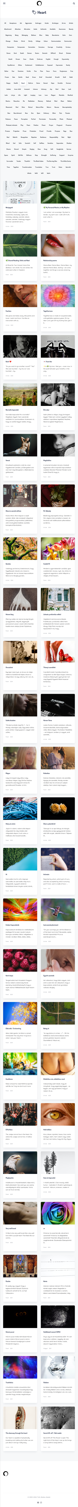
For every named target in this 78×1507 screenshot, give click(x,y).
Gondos (8, 564)
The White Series (66, 161)
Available (52, 29)
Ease (24, 59)
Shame (8, 149)
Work (48, 173)
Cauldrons (9, 1079)
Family (68, 65)
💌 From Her (47, 362)
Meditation (31, 101)
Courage (50, 47)
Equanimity (65, 59)
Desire (37, 53)
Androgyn (38, 23)
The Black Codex (38, 161)
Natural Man (39, 107)
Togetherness (48, 311)
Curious (68, 47)
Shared (16, 149)
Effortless (9, 1130)
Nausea (57, 107)
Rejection (34, 137)
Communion (68, 41)
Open (38, 113)
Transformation (27, 167)
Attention (18, 29)
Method (48, 101)
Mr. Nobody (47, 511)
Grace (34, 77)
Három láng (10, 614)
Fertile (29, 71)
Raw (71, 131)
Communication (56, 41)
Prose (24, 131)
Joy (51, 89)
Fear (13, 71)
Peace (16, 119)
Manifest (70, 95)
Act (21, 23)
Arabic (47, 23)
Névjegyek (9, 207)
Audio (35, 29)
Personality (52, 119)
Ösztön (8, 1281)
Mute (23, 107)
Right (69, 137)
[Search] (74, 3)
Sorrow (69, 149)
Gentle (20, 77)
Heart (23, 83)
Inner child (17, 89)
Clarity (30, 41)
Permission (42, 119)
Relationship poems (50, 260)
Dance (8, 53)
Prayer (51, 125)
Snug (45, 149)
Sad (14, 143)
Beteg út (46, 1028)
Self (35, 143)
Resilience (43, 137)
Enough (56, 59)
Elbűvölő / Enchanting (13, 1028)
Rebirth (15, 137)
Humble (60, 83)
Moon (62, 101)
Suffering (53, 155)
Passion (67, 113)
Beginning (9, 35)
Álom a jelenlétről (49, 824)
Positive (36, 125)
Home (38, 83)
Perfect (33, 119)
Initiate (9, 89)
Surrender (10, 161)
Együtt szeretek (48, 975)
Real (8, 137)
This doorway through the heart (16, 1433)
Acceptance (13, 23)
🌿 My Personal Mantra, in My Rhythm (56, 207)
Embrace (40, 59)
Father (6, 71)
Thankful (27, 161)
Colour (46, 41)
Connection (31, 47)
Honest (45, 83)
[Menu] (4, 3)
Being (16, 35)
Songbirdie (60, 149)
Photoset (69, 119)
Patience (8, 119)
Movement (9, 107)
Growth (57, 77)
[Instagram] (40, 1503)
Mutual (30, 107)
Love (46, 95)
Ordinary (46, 113)
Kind (57, 89)
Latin (6, 95)
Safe (20, 143)
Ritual (8, 143)
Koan (63, 89)
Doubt (10, 59)
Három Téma (47, 720)
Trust (53, 167)
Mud (17, 107)
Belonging (25, 35)
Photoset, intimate (11, 125)
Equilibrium (11, 65)
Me (24, 101)
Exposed (50, 65)
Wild (36, 173)
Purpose (57, 131)
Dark (15, 53)
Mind (55, 101)
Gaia (13, 77)
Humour (68, 83)
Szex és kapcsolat (49, 1178)
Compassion (21, 47)
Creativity (59, 47)
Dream (18, 59)
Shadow (69, 143)
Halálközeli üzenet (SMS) (51, 1332)
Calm (64, 35)
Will (42, 173)
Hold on (30, 83)
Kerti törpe (9, 975)
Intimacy (43, 89)
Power (44, 125)
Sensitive (50, 143)
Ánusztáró (9, 667)
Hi (6, 874)
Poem (28, 125)
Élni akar (46, 410)
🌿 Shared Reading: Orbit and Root (18, 260)
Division (68, 53)
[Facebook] (37, 1503)
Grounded (49, 77)
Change (8, 41)
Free (71, 71)
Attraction (27, 29)
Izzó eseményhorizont (50, 925)
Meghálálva (47, 460)
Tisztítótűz (9, 1382)
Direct (61, 53)
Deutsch (44, 53)
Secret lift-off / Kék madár (52, 1433)
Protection (33, 131)
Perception (24, 119)
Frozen (7, 77)
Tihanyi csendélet (49, 667)
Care (70, 35)
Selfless (41, 143)
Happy (8, 83)
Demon (29, 53)
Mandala (61, 95)
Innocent (27, 89)
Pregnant (59, 125)
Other (54, 113)
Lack (69, 89)
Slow (39, 149)
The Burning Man (52, 161)
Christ (23, 41)
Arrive (64, 23)
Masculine (17, 101)
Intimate (46, 874)
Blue (40, 35)
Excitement (28, 65)
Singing (32, 149)
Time (8, 167)
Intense (35, 89)
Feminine (20, 71)
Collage (38, 41)
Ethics (20, 65)
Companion (10, 47)
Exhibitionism (40, 65)
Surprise (70, 155)
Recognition (24, 137)
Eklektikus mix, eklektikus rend (54, 1079)
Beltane (33, 35)
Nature (49, 107)
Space (6, 155)
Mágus (8, 773)
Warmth (68, 167)
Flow (41, 71)
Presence (68, 125)
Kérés (45, 1281)
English (48, 59)
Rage (64, 131)
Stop (36, 155)
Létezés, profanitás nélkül (52, 614)
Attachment (8, 29)
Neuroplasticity (67, 107)
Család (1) (46, 564)
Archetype (55, 23)
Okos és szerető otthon (13, 511)
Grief (40, 77)
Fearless (8, 311)
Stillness (29, 155)
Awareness (62, 29)
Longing (32, 95)
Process (7, 131)
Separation (59, 143)
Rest (63, 137)
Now (26, 113)
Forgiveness (63, 71)
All (5, 23)
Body (47, 35)
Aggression (28, 23)
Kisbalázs (46, 773)
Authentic (43, 29)
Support (61, 155)
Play (22, 125)
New (9, 113)
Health (16, 83)
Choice (16, 41)
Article (71, 23)
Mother (70, 101)
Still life (20, 155)
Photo (61, 119)
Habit (71, 77)
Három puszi (10, 1332)
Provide (49, 131)
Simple (24, 149)
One (32, 113)
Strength (44, 155)
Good (27, 77)
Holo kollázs (47, 1130)
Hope (52, 83)
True (47, 167)
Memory (40, 101)
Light (25, 95)
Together (16, 167)
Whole (29, 173)
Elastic (32, 59)
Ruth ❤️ (8, 362)
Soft (52, 149)
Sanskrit (27, 143)
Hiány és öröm (10, 824)
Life (19, 95)
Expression (59, 65)
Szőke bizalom (10, 720)
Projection (16, 131)
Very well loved (11, 1228)
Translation (38, 167)
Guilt (64, 77)
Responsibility (54, 137)
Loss (40, 95)
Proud (41, 131)
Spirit (13, 155)
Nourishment (18, 113)
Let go (13, 95)
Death (22, 53)
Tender (19, 161)
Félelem (46, 1382)
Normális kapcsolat (12, 410)
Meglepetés (10, 1178)
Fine (35, 71)
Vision (60, 167)
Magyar (53, 95)
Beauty (71, 29)
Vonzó (8, 460)
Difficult (53, 53)
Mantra (8, 101)
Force (54, 71)
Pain (60, 113)
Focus (48, 71)
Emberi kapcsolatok (12, 925)
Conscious (41, 47)
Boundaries (55, 35)
